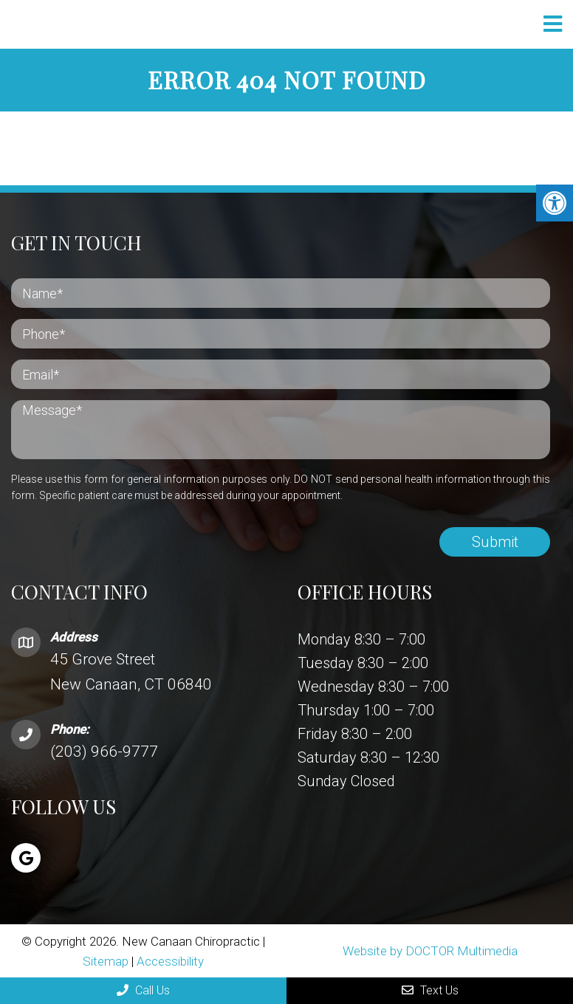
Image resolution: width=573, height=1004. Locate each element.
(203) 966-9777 (104, 751)
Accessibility (170, 961)
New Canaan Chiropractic (158, 25)
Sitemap (105, 961)
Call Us (143, 990)
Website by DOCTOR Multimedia (430, 950)
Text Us (430, 990)
